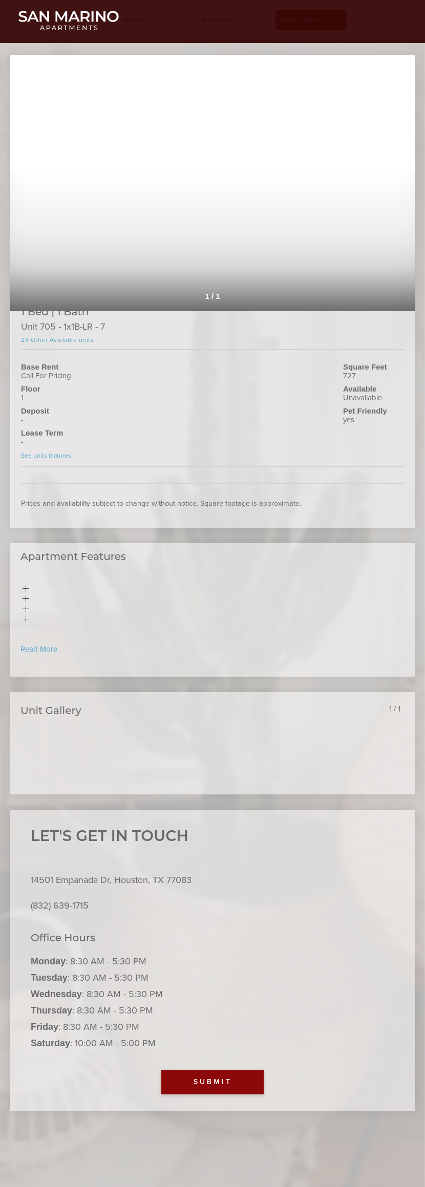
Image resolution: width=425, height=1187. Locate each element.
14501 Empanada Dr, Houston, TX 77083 (111, 880)
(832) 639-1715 (60, 905)
